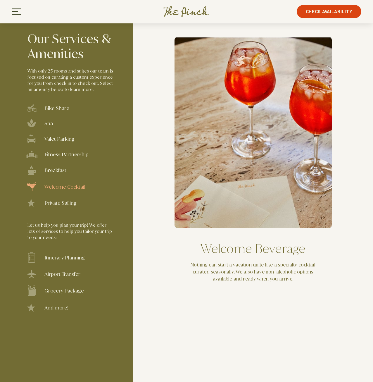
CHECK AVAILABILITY (327, 11)
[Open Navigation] (16, 11)
